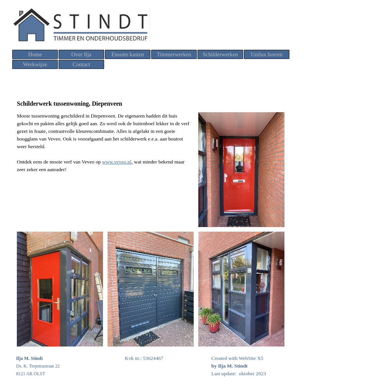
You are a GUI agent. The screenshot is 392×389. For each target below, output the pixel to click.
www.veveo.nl (117, 162)
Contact (81, 64)
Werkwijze (35, 64)
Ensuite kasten (127, 54)
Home (35, 54)
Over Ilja (81, 54)
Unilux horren (267, 54)
